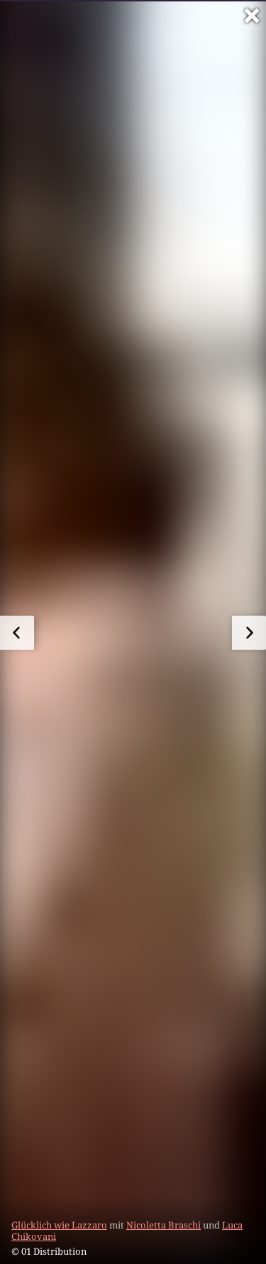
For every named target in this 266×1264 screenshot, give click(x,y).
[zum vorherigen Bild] (17, 633)
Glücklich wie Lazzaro (59, 1225)
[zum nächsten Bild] (249, 633)
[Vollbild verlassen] (252, 15)
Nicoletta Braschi (163, 1225)
